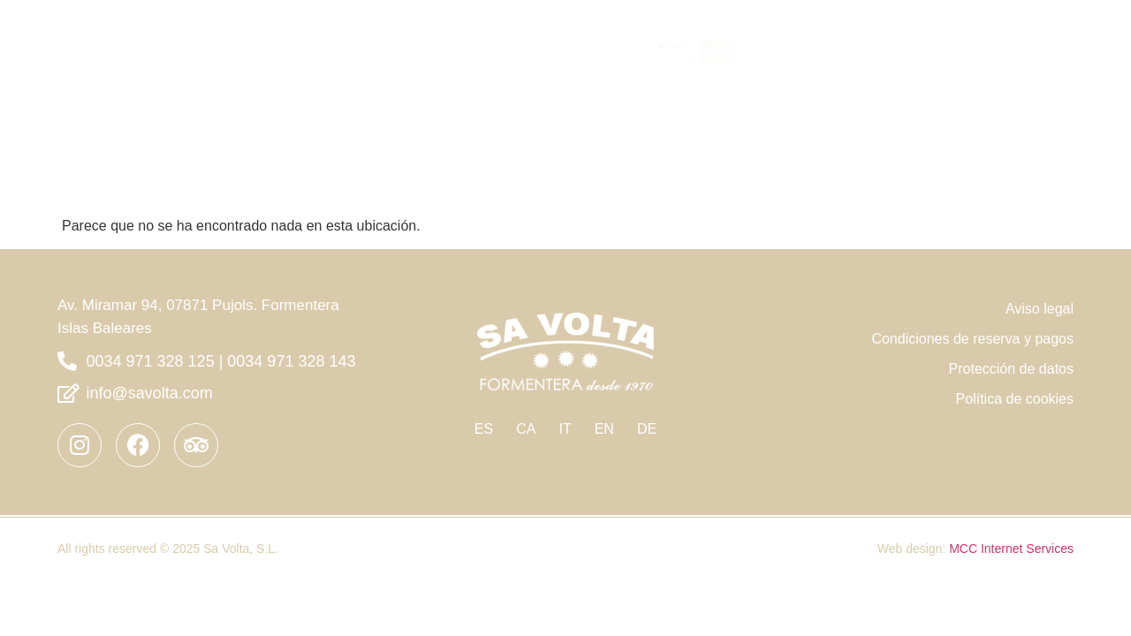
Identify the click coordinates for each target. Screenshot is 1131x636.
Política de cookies (1015, 375)
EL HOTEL (932, 30)
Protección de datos (1011, 345)
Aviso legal (1040, 285)
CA (525, 405)
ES (483, 405)
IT (564, 405)
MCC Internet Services (1011, 526)
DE (647, 405)
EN (604, 405)
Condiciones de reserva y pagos (972, 315)
